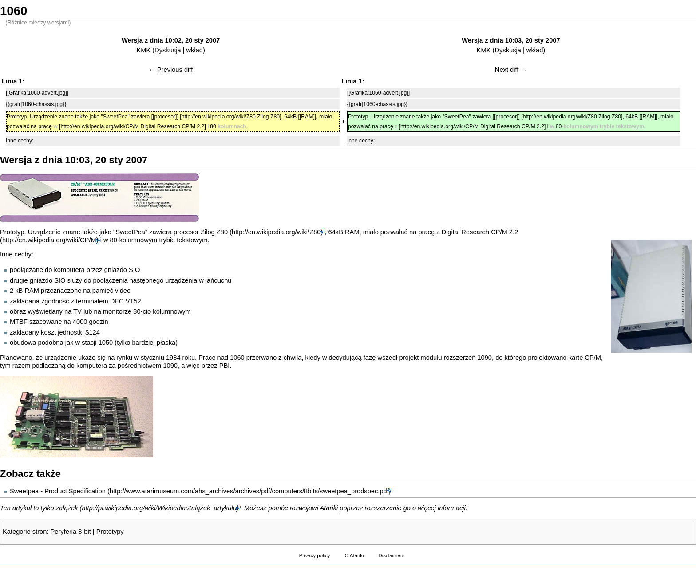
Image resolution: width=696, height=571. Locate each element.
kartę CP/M (585, 357)
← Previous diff (171, 69)
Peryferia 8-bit (71, 531)
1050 (106, 342)
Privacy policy (314, 555)
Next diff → (511, 69)
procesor (186, 232)
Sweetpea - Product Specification (58, 491)
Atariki (329, 508)
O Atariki (354, 555)
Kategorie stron (25, 531)
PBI (224, 365)
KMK (143, 50)
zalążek (67, 508)
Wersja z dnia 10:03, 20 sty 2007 (511, 40)
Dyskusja (167, 50)
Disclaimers (391, 555)
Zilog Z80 (214, 232)
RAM (352, 232)
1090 (484, 357)
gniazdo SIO (122, 269)
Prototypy (110, 531)
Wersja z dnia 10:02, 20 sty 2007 (171, 40)
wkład (194, 50)
